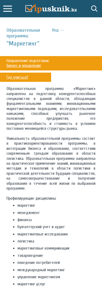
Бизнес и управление (24, 65)
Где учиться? (17, 77)
